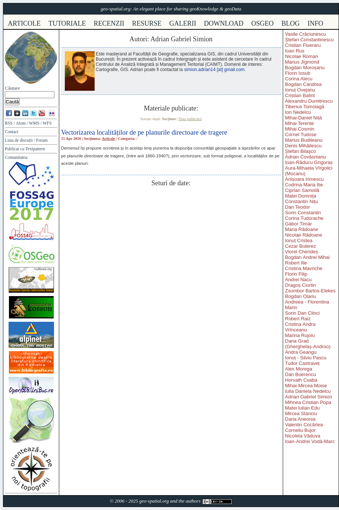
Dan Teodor (297, 207)
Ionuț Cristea (299, 240)
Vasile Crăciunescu (305, 34)
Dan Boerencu (300, 374)
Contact (11, 131)
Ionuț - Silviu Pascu (305, 357)
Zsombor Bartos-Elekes (310, 291)
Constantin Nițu (301, 201)
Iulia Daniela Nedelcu (308, 391)
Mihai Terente (299, 123)
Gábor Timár (298, 224)
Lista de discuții (19, 140)
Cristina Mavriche (303, 268)
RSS (9, 123)
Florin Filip (296, 274)
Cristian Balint (300, 95)
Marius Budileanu (303, 140)
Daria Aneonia (300, 419)
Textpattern (35, 149)
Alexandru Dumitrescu (309, 101)
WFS (47, 123)
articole (24, 23)
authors (193, 501)
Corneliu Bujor (300, 430)
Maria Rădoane (301, 229)
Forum (42, 140)
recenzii (109, 23)
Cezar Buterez (300, 246)
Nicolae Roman (301, 56)
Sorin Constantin (303, 212)
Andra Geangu (301, 352)
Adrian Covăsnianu (305, 157)
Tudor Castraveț (302, 363)
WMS (34, 123)
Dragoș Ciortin (300, 285)
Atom (21, 123)
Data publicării (190, 119)
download (224, 23)
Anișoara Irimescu (304, 179)
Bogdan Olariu (300, 296)
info (315, 23)
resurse (147, 23)
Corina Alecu (299, 78)
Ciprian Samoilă (302, 190)
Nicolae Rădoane (303, 235)
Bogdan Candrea (303, 84)
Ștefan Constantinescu (309, 39)
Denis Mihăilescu (303, 145)
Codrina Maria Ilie (304, 184)
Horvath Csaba (301, 380)
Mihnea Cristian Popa (308, 402)
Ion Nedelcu (298, 112)
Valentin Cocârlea (304, 424)
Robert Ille (296, 263)
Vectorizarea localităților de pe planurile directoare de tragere (144, 132)
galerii (183, 23)
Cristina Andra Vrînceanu (300, 327)
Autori (139, 39)
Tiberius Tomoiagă (304, 106)
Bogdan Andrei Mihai (307, 257)
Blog (291, 23)
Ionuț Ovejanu (300, 90)
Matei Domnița (300, 196)
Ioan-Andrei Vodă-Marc (310, 441)
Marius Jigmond (302, 62)
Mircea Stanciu (301, 413)
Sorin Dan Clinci (302, 313)
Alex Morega (298, 369)
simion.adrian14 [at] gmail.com (214, 69)
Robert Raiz (298, 318)
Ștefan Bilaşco (300, 151)
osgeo (262, 23)
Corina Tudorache (304, 218)
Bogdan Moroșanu (304, 67)
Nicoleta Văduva (302, 436)
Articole (108, 139)
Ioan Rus (294, 51)
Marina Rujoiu (300, 335)
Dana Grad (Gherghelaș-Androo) (307, 343)
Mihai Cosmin (299, 129)
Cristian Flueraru (303, 45)
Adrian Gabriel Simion (308, 397)
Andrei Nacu (298, 279)
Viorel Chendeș (301, 251)
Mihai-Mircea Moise (306, 385)
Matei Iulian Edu (302, 408)
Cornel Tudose (301, 134)
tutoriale (67, 23)
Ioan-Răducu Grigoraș (309, 162)
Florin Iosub (297, 73)
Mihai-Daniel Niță (303, 118)
